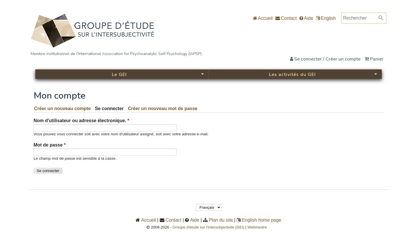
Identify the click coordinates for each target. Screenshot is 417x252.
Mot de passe (50, 144)
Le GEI (119, 74)
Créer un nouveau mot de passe (163, 108)
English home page (261, 220)
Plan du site (221, 220)
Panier (374, 59)
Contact (286, 18)
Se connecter (110, 108)
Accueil (263, 18)
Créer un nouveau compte (62, 108)
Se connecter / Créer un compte (325, 59)
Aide (306, 18)
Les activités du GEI (292, 74)
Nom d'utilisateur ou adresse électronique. (81, 120)
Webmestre (259, 227)
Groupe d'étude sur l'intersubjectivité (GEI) (208, 227)
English (328, 18)
